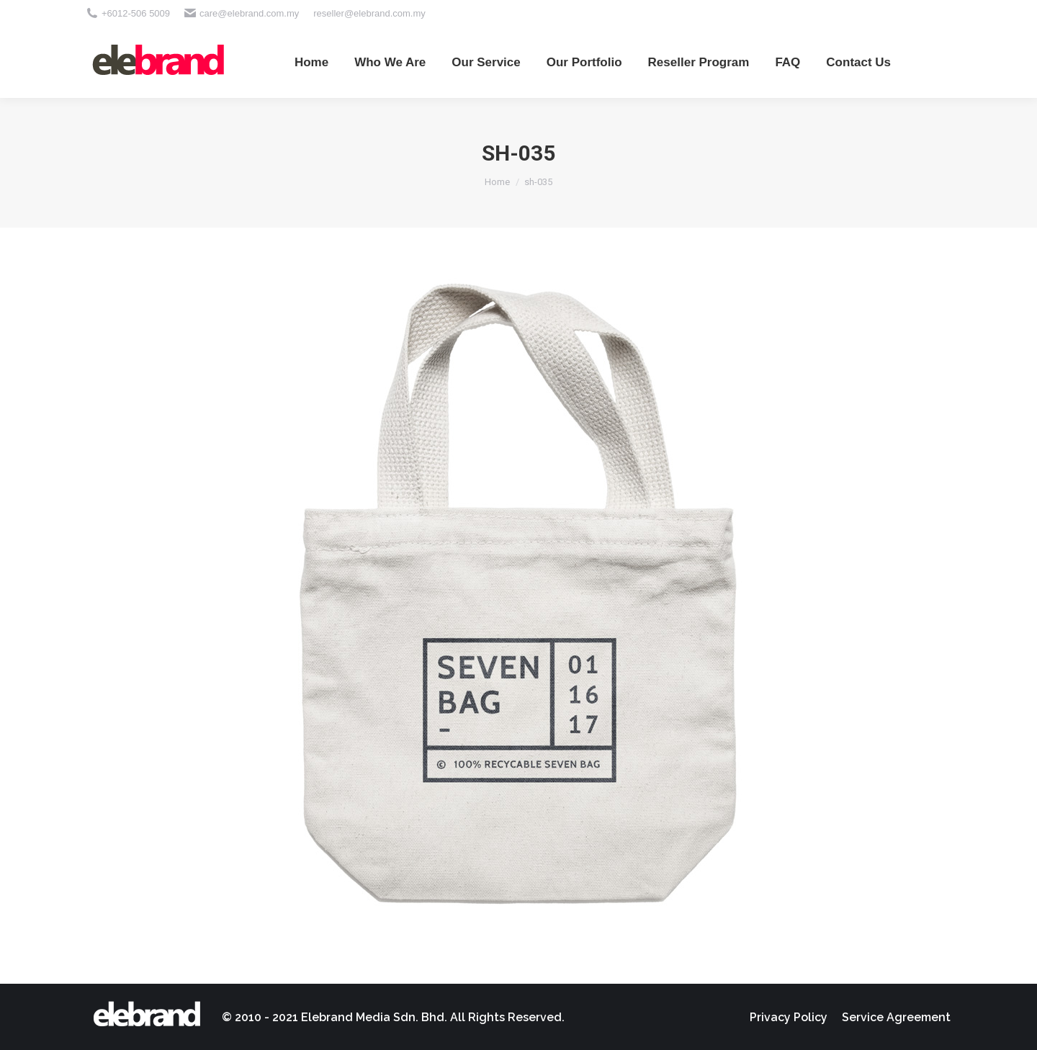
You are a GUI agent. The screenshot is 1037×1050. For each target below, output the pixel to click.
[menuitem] (311, 62)
